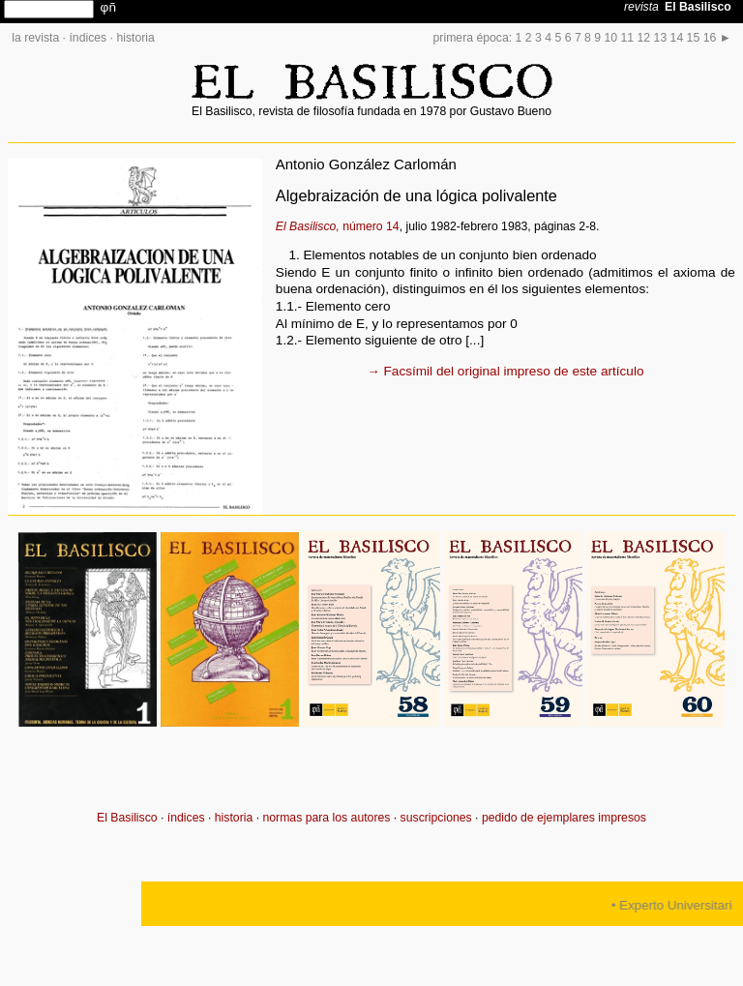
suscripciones (436, 817)
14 (677, 38)
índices (87, 38)
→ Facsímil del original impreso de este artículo (505, 371)
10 (611, 38)
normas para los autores (326, 817)
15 (693, 38)
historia (135, 38)
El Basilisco (127, 817)
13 (661, 38)
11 (628, 38)
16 (710, 38)
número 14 (338, 226)
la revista (35, 38)
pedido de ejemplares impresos (564, 817)
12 (644, 38)
